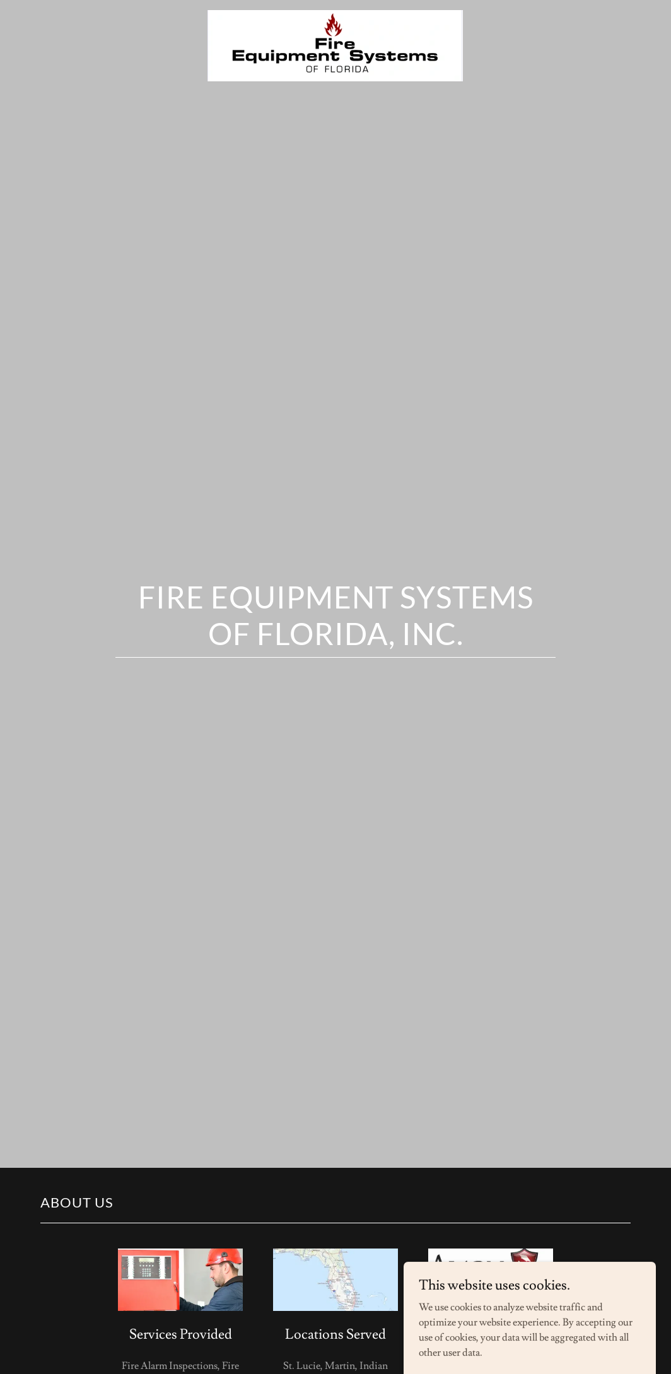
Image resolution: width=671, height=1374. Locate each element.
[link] (335, 15)
